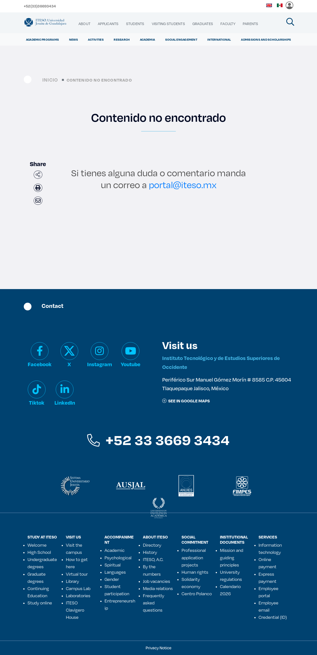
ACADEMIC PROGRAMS (42, 39)
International (219, 39)
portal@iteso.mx (182, 184)
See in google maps (186, 401)
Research (122, 39)
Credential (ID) (273, 617)
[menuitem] (84, 24)
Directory (152, 545)
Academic (115, 550)
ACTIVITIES (96, 39)
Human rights (195, 572)
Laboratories (78, 595)
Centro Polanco (197, 593)
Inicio (50, 79)
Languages (115, 572)
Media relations (158, 588)
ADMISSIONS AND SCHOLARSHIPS (266, 39)
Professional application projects (194, 557)
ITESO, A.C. (153, 559)
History (150, 552)
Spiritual (113, 565)
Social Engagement (181, 39)
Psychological (118, 557)
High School (39, 552)
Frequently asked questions (153, 602)
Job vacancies (156, 581)
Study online (39, 602)
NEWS (73, 39)
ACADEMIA (147, 39)
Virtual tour (77, 574)
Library (72, 581)
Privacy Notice (158, 648)
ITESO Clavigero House (75, 609)
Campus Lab (78, 588)
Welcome (37, 545)
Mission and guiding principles (231, 557)
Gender (112, 579)
